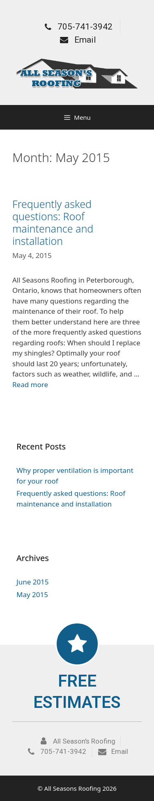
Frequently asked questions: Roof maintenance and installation (52, 222)
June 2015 (32, 581)
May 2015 (32, 594)
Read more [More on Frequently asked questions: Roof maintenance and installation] (30, 384)
